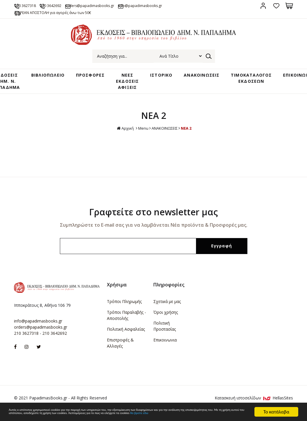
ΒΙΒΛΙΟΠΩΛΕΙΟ (53, 83)
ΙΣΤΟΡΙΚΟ (159, 83)
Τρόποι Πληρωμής (124, 309)
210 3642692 (69, 5)
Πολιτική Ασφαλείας (126, 337)
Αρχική (122, 136)
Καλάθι (289, 5)
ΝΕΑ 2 (189, 136)
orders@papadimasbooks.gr (118, 5)
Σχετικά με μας (167, 309)
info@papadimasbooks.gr (38, 329)
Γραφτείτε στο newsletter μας (153, 220)
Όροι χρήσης (165, 320)
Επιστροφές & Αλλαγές (120, 351)
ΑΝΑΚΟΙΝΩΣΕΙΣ (196, 83)
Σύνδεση (263, 5)
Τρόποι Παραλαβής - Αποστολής (126, 323)
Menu (140, 136)
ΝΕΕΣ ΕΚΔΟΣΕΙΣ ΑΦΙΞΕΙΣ (128, 88)
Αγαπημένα (276, 5)
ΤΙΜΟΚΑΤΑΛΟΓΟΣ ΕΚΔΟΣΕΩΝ (244, 85)
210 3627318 (33, 5)
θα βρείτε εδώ (121, 414)
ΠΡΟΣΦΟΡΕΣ (94, 83)
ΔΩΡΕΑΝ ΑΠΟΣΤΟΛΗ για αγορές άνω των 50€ (65, 19)
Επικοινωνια (165, 347)
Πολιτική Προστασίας (164, 334)
